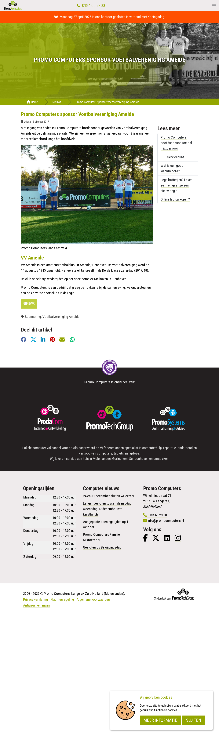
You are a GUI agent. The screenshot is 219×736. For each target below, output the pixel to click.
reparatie (169, 448)
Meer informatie (160, 720)
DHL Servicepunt (172, 157)
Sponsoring (33, 316)
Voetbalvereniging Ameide (60, 316)
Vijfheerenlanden (112, 448)
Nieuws (57, 102)
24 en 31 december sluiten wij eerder (108, 496)
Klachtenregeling (62, 599)
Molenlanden (102, 458)
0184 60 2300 (93, 5)
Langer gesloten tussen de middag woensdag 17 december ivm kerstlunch (107, 509)
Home (32, 102)
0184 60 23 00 (157, 515)
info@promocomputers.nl (166, 520)
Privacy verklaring (35, 599)
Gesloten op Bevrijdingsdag (102, 547)
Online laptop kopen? (175, 199)
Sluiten (193, 720)
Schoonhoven (138, 458)
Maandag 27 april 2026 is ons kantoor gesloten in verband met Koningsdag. (109, 17)
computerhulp (152, 448)
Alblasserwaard (84, 448)
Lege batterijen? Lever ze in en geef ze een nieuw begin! (176, 185)
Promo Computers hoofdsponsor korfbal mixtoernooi (176, 142)
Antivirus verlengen (36, 605)
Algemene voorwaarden (93, 599)
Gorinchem (120, 458)
